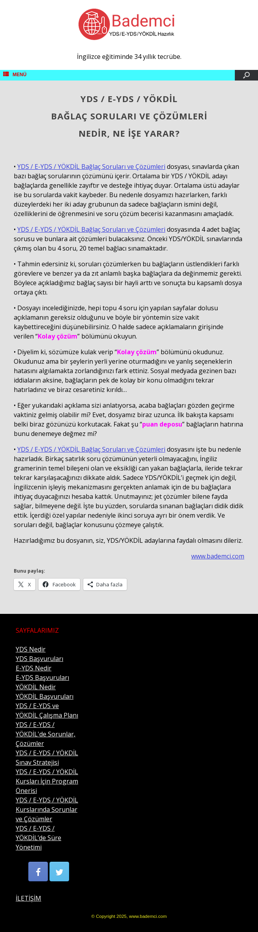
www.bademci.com (217, 556)
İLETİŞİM (28, 898)
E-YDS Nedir (33, 668)
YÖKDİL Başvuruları (44, 696)
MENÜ (14, 74)
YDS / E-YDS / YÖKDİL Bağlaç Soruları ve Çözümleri (91, 166)
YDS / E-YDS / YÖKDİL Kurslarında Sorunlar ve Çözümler (47, 809)
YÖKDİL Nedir (36, 687)
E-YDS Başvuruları (42, 677)
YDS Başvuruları (39, 658)
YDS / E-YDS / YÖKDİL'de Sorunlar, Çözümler (45, 734)
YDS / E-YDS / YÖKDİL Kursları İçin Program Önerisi (47, 781)
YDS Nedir (31, 649)
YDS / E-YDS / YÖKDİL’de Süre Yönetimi (38, 837)
